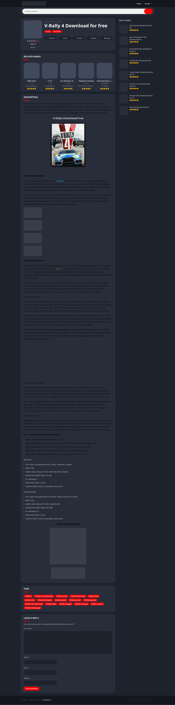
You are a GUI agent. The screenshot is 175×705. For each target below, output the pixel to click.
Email (26, 668)
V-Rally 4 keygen (65, 605)
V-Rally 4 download (78, 597)
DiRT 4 (58, 270)
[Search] (87, 11)
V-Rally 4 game (60, 601)
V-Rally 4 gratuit (90, 601)
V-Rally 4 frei (29, 601)
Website (27, 679)
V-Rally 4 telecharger (32, 609)
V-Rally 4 (28, 597)
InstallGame (46, 701)
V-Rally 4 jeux (51, 605)
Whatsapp (105, 39)
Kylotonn (60, 182)
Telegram (91, 39)
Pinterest (78, 39)
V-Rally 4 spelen (97, 605)
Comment (28, 629)
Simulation (57, 32)
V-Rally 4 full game (45, 601)
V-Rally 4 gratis (75, 601)
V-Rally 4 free (93, 597)
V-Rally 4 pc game (81, 605)
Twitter (63, 39)
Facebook (50, 39)
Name (26, 658)
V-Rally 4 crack (61, 597)
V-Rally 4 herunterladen (34, 605)
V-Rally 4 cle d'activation (44, 597)
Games (147, 4)
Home (139, 4)
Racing (59, 22)
